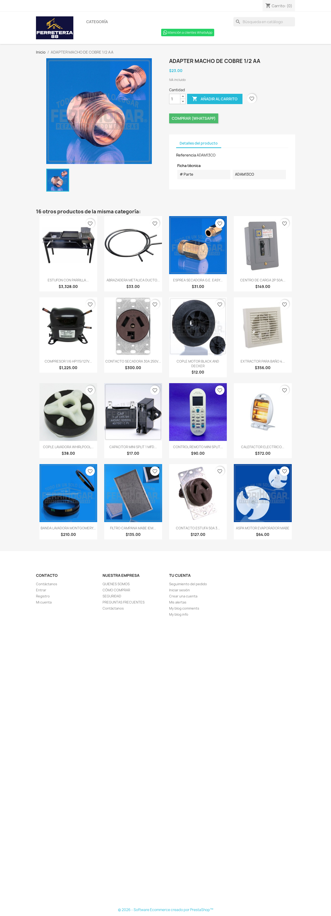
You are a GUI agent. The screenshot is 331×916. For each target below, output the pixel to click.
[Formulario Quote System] (165, 762)
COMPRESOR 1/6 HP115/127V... (68, 361)
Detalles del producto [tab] (199, 143)
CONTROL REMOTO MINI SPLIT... (198, 447)
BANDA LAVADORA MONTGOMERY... (68, 528)
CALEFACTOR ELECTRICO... (262, 447)
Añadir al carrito (215, 99)
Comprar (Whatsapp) (194, 118)
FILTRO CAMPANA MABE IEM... (133, 528)
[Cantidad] (174, 99)
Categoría (97, 21)
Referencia (186, 155)
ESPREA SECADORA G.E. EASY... (198, 280)
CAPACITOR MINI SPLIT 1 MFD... (133, 447)
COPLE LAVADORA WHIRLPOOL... (68, 447)
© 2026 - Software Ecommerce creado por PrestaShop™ (165, 909)
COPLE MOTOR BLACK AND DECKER (198, 363)
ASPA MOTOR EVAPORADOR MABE (262, 528)
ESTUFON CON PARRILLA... (68, 280)
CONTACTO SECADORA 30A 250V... (133, 361)
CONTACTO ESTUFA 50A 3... (198, 528)
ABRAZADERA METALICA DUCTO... (133, 280)
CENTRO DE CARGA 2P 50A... (262, 280)
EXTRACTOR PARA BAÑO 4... (263, 361)
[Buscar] (264, 21)
